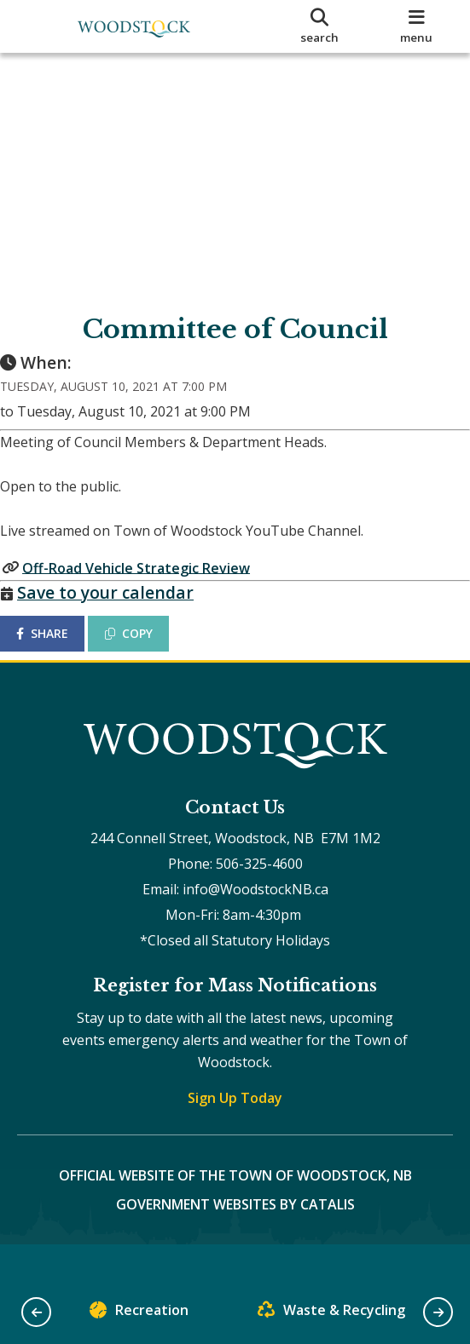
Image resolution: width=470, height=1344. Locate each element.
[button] (36, 1312)
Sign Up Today (235, 1132)
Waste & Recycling (331, 1314)
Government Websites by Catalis (235, 1238)
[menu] (416, 26)
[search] (319, 26)
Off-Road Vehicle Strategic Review (153, 584)
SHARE (59, 650)
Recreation (139, 1314)
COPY (146, 650)
